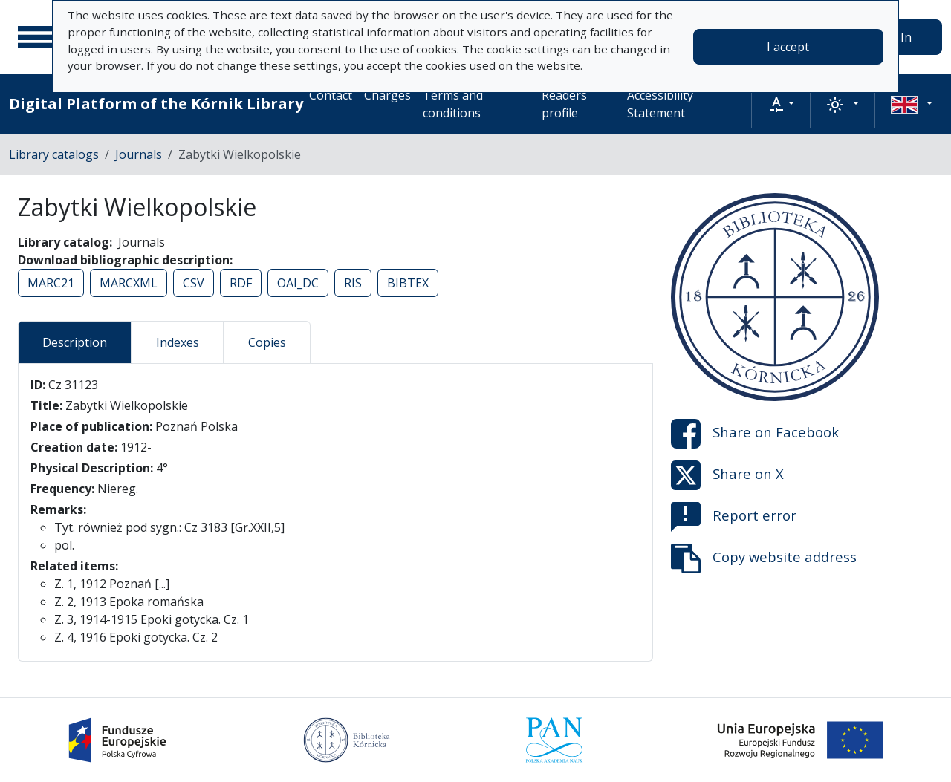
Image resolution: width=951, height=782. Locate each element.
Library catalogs (54, 154)
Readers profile (564, 104)
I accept (788, 47)
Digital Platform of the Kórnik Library (156, 104)
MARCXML (129, 283)
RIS (353, 283)
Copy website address (764, 558)
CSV (193, 283)
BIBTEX (408, 283)
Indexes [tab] (177, 342)
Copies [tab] (267, 342)
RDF (241, 283)
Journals (138, 154)
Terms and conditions (453, 104)
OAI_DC (298, 283)
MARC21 (50, 283)
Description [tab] (74, 342)
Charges (387, 95)
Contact (330, 95)
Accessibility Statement (660, 104)
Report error (733, 517)
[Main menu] (36, 37)
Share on (755, 434)
